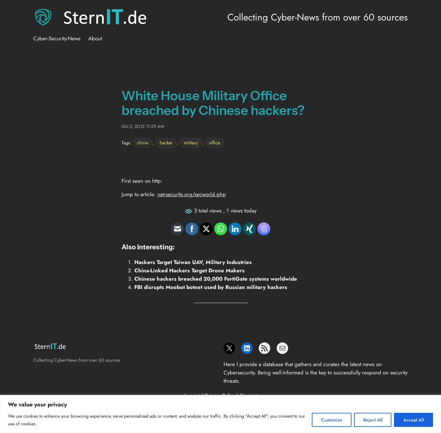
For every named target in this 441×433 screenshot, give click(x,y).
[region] (220, 414)
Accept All (413, 420)
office (214, 143)
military (191, 143)
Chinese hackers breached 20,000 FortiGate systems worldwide (215, 279)
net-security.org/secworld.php (191, 194)
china (142, 143)
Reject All (372, 420)
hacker (166, 143)
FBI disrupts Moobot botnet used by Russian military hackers (210, 287)
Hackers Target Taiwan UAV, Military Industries (193, 262)
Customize (331, 420)
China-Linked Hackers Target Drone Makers (189, 270)
